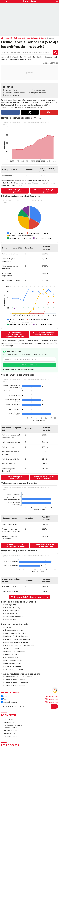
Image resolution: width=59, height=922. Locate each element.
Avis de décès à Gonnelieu (13, 630)
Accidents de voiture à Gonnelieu (15, 642)
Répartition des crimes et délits (14, 93)
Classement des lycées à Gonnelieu (16, 639)
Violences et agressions (38, 90)
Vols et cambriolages (11, 95)
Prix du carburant (10, 736)
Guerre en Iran (9, 722)
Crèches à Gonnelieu (11, 657)
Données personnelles (25, 899)
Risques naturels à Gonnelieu (14, 633)
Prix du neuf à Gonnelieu (12, 666)
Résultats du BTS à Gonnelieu (14, 686)
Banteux (13, 57)
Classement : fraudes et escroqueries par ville (45, 334)
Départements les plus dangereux (45, 191)
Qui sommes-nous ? (9, 897)
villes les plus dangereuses (24, 108)
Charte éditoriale (27, 897)
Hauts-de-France (32, 38)
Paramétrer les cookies (40, 899)
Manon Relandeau (10, 728)
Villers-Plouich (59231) (11, 608)
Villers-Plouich (24, 57)
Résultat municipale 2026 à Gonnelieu (17, 677)
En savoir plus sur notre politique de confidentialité (18, 369)
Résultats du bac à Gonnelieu (14, 680)
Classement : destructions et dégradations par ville (15, 335)
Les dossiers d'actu (9, 702)
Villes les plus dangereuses (15, 191)
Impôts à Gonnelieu (10, 654)
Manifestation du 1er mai (13, 725)
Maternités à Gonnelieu (12, 663)
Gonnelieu (7, 627)
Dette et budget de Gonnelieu (14, 651)
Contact (42, 897)
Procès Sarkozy (9, 733)
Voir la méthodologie (14, 185)
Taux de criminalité (11, 90)
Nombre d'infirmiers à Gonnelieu (15, 636)
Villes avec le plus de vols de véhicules (45, 478)
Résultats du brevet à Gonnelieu (15, 683)
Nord (42, 38)
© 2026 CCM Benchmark (40, 901)
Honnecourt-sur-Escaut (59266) (15, 617)
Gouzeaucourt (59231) (11, 614)
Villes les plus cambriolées (16, 478)
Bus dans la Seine (10, 731)
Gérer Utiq (51, 899)
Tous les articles (51, 897)
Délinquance (19, 38)
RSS (6, 899)
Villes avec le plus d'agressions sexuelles (15, 545)
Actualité (8, 38)
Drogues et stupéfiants (38, 93)
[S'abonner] (29, 706)
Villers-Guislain (37, 57)
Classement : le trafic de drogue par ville (31, 597)
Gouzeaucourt (50, 57)
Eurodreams (8, 720)
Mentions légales (16, 901)
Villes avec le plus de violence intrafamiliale (44, 545)
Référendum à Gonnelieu (13, 669)
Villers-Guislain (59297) (11, 611)
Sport (4, 699)
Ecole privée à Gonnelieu (12, 660)
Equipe (19, 897)
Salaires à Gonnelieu (11, 648)
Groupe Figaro (26, 901)
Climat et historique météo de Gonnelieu (18, 645)
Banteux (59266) (9, 605)
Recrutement (13, 899)
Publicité (36, 897)
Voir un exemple (51, 696)
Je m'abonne (27, 365)
